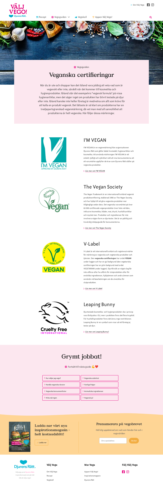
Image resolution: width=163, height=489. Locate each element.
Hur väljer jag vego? (53, 378)
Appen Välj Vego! (91, 472)
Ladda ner (43, 442)
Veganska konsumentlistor (56, 391)
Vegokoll (50, 480)
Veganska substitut (91, 378)
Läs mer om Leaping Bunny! (97, 331)
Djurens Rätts (29, 472)
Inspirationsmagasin (92, 476)
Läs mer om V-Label (93, 288)
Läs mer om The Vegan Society (98, 228)
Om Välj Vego (138, 5)
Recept (49, 476)
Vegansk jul (88, 398)
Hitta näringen (51, 398)
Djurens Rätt (89, 480)
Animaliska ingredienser (93, 391)
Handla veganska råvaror (55, 385)
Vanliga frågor (89, 385)
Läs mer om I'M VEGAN (95, 171)
